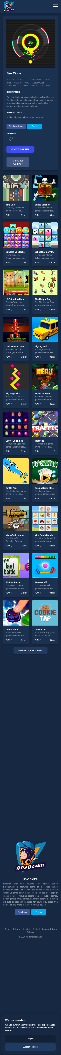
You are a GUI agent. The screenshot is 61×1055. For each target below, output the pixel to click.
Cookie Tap (40, 629)
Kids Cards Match (44, 535)
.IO (54, 451)
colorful (12, 85)
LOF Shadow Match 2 (16, 299)
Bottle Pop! (11, 488)
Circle (48, 79)
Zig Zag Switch (13, 393)
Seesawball (41, 582)
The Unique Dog (43, 299)
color (17, 83)
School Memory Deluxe (46, 252)
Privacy (16, 929)
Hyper (27, 83)
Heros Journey (42, 393)
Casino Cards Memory (46, 488)
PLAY (8, 215)
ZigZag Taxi (41, 346)
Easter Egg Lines (14, 440)
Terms (8, 929)
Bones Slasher (42, 204)
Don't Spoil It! (12, 629)
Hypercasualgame (40, 85)
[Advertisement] (30, 744)
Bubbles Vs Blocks (15, 252)
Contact (36, 929)
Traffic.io (39, 440)
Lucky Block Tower (15, 346)
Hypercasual (35, 79)
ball (9, 83)
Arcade (10, 79)
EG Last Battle (13, 582)
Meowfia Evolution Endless (20, 535)
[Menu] (55, 6)
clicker (24, 85)
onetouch (38, 83)
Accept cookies (30, 1047)
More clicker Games (30, 650)
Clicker (21, 79)
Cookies (26, 929)
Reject (31, 1038)
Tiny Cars (10, 204)
